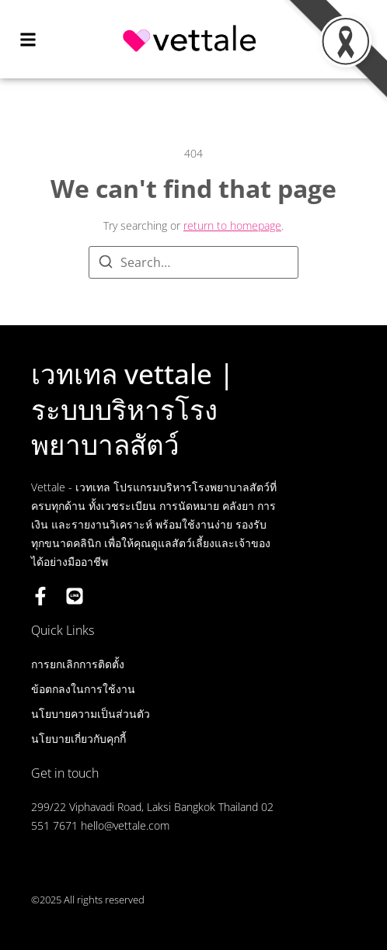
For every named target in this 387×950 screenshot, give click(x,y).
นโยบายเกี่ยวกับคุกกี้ (78, 738)
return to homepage (232, 225)
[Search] (105, 264)
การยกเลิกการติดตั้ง (77, 664)
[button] (28, 39)
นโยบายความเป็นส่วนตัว (90, 713)
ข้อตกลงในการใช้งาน (83, 688)
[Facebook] (40, 596)
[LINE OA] (74, 596)
